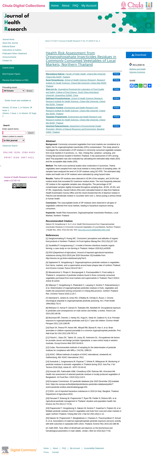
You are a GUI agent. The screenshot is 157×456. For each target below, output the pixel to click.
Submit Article (8, 68)
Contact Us (7, 60)
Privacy (46, 452)
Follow (116, 74)
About (55, 448)
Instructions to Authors (11, 50)
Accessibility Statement (94, 448)
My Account (75, 448)
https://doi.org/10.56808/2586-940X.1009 (94, 230)
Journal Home (8, 39)
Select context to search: (12, 136)
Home (47, 41)
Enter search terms (10, 129)
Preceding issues (9, 87)
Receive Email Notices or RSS (15, 80)
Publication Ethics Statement (14, 53)
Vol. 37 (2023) (88, 41)
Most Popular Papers (11, 74)
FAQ (64, 448)
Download (139, 55)
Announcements (9, 57)
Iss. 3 (98, 41)
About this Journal (10, 43)
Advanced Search (10, 146)
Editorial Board (8, 46)
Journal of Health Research (69, 41)
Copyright (55, 452)
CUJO (54, 41)
